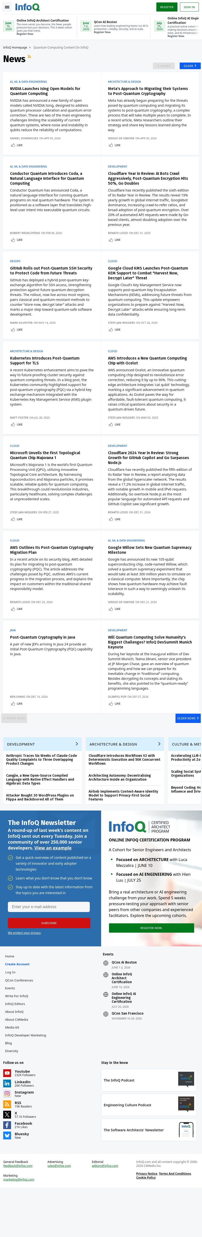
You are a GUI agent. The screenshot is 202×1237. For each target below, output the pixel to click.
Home (11, 1000)
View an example (52, 889)
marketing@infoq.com (20, 1227)
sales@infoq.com (60, 1213)
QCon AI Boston (124, 1007)
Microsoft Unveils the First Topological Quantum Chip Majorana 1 (47, 476)
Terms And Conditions (174, 1221)
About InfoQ (16, 1056)
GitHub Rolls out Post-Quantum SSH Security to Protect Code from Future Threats (46, 285)
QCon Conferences (21, 1024)
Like (21, 153)
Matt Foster (21, 436)
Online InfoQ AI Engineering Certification (124, 1042)
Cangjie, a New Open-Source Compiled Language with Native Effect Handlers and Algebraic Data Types (42, 819)
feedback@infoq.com (19, 1213)
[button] (46, 965)
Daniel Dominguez (26, 146)
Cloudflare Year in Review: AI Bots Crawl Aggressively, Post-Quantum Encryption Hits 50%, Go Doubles (150, 188)
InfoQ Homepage (17, 47)
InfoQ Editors (17, 1048)
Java (15, 659)
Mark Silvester (23, 339)
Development (120, 176)
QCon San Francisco (128, 1058)
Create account (19, 1008)
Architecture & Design (126, 85)
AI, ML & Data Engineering (30, 85)
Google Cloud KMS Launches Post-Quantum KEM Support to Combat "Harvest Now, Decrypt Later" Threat (150, 285)
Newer (160, 67)
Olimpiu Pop (119, 726)
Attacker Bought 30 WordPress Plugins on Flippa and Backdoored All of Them (42, 837)
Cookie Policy (145, 1225)
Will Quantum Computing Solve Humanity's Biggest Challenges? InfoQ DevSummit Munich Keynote (149, 671)
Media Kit (14, 1071)
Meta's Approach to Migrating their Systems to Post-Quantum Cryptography (150, 94)
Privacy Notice (146, 1221)
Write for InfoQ (18, 1040)
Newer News (21, 752)
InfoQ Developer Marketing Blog (27, 1083)
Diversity (13, 1095)
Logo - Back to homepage (29, 5)
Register (165, 6)
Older (184, 67)
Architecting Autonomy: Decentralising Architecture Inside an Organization (121, 817)
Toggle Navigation (9, 6)
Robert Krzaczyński (27, 243)
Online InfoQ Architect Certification (122, 1022)
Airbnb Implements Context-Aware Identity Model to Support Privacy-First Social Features (125, 835)
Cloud (114, 273)
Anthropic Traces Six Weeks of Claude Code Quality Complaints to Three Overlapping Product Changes (43, 799)
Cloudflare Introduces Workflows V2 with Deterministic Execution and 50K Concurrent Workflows (126, 799)
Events (12, 1032)
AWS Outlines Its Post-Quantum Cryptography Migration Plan (41, 577)
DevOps (17, 273)
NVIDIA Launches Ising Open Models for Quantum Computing (47, 94)
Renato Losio (120, 243)
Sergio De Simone (123, 146)
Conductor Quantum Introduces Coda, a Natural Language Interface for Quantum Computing (49, 188)
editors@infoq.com (105, 1213)
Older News (181, 752)
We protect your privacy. (24, 975)
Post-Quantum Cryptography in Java (44, 666)
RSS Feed (31, 58)
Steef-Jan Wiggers (123, 339)
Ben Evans (19, 726)
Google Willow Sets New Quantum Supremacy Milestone (141, 577)
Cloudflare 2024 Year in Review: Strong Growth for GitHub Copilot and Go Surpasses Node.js (145, 478)
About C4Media (18, 1063)
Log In (12, 1016)
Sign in (187, 6)
